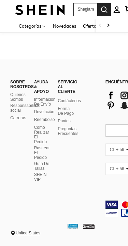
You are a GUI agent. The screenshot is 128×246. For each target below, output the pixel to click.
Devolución (44, 111)
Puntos (64, 121)
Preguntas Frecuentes (68, 131)
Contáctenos (69, 100)
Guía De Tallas (41, 166)
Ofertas (91, 26)
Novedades (64, 26)
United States (28, 233)
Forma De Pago (66, 111)
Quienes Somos (18, 97)
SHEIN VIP (40, 177)
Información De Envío (45, 102)
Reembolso (44, 119)
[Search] (104, 9)
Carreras (18, 117)
